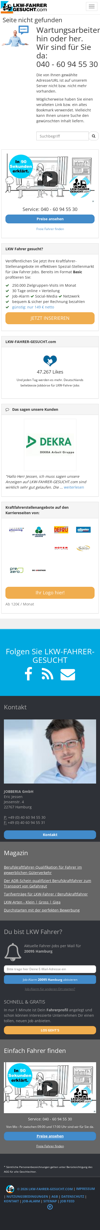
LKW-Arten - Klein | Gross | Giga (32, 902)
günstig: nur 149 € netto (33, 307)
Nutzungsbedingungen (27, 1196)
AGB (54, 1196)
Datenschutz (72, 1196)
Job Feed (67, 1201)
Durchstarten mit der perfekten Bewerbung (42, 910)
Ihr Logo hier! (50, 592)
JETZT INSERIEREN (50, 318)
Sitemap (50, 1201)
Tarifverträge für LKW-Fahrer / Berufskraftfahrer (46, 894)
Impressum (85, 1189)
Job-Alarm (31, 1201)
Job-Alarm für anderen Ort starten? (50, 989)
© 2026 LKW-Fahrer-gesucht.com (39, 1189)
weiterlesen (74, 487)
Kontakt (11, 1201)
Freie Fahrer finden (50, 229)
